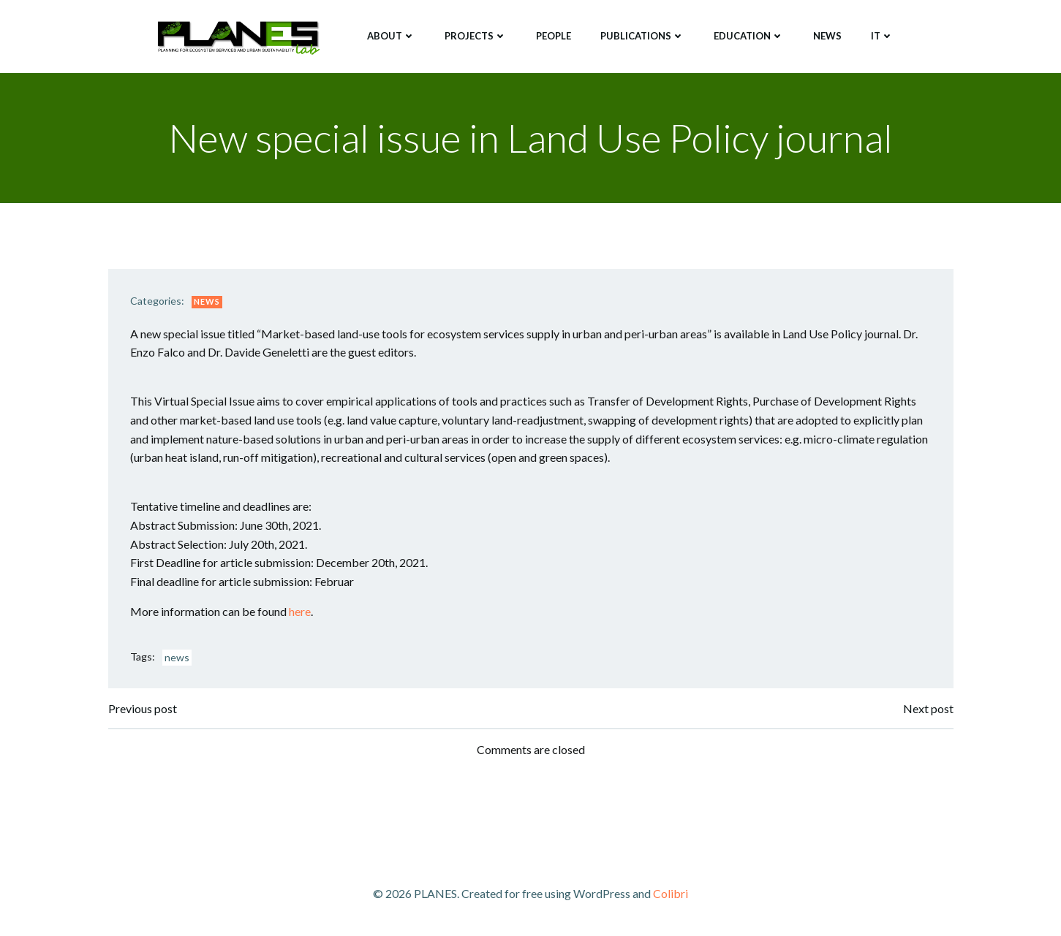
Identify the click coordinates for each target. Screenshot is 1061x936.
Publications (642, 36)
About (391, 36)
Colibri (670, 893)
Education (749, 36)
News (827, 36)
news (177, 657)
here (300, 611)
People (553, 36)
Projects (476, 36)
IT (882, 36)
